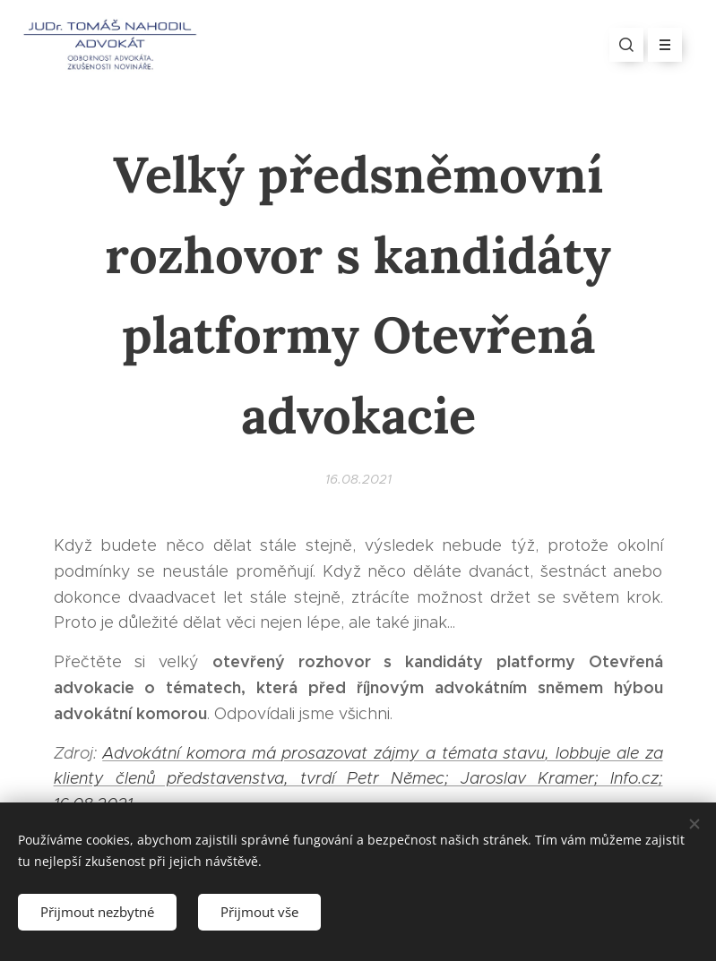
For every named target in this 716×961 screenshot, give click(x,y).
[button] (626, 45)
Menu (659, 45)
